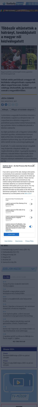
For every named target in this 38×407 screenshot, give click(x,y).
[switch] (30, 204)
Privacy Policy (29, 241)
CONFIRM (11, 234)
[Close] (34, 166)
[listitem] (19, 199)
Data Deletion (8, 241)
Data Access (18, 241)
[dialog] (19, 203)
